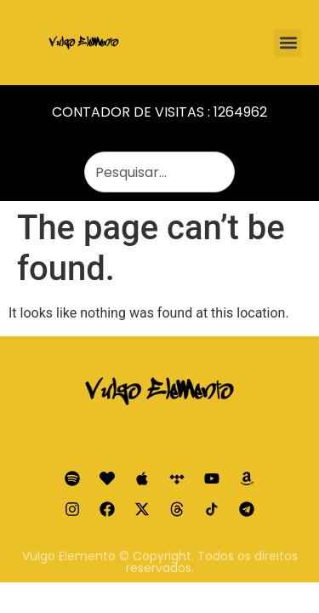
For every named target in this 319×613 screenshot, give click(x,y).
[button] (288, 43)
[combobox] (160, 172)
